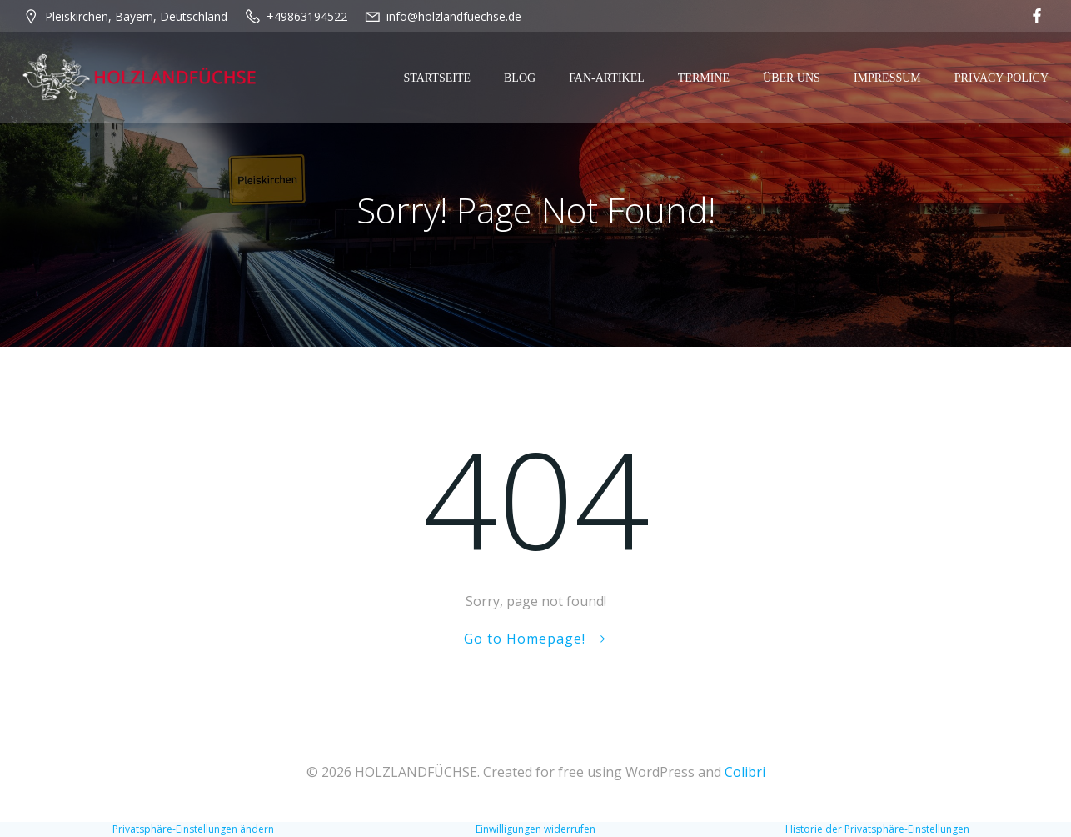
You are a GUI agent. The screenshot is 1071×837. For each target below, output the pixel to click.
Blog (520, 78)
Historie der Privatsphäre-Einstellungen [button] (877, 829)
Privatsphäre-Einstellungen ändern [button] (193, 829)
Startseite (437, 78)
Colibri (745, 772)
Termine (704, 78)
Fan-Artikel (607, 78)
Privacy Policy (1001, 78)
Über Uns (791, 78)
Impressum (887, 78)
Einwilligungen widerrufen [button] (535, 829)
